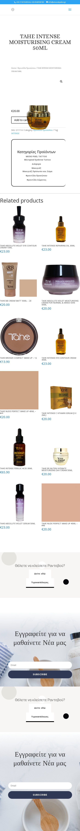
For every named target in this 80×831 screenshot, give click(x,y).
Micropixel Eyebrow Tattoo (37, 159)
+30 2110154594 (22, 2)
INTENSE (15, 133)
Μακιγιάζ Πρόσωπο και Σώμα (37, 171)
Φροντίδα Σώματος (36, 179)
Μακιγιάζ (36, 168)
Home (13, 68)
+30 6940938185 (37, 2)
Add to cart (21, 120)
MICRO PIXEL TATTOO (36, 156)
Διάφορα (36, 164)
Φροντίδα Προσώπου (27, 68)
